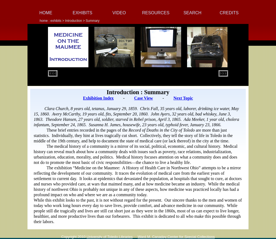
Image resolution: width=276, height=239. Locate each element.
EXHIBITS (82, 12)
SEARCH (193, 12)
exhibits (55, 21)
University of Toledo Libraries (110, 237)
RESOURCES (155, 12)
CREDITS (229, 12)
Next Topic (183, 98)
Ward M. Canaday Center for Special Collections (176, 237)
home (44, 21)
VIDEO (119, 12)
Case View (143, 98)
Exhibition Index (98, 98)
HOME (45, 12)
